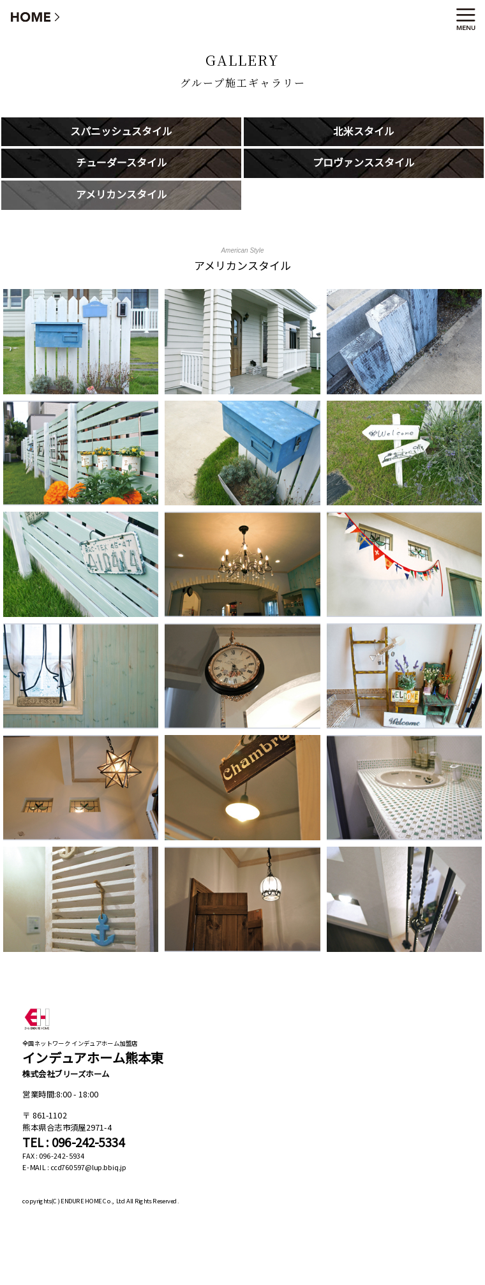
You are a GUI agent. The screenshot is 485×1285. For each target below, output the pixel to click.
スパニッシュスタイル (121, 131)
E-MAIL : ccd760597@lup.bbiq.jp (74, 1167)
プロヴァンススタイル (364, 163)
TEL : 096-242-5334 (73, 1142)
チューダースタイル (121, 163)
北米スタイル (363, 131)
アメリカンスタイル (121, 194)
